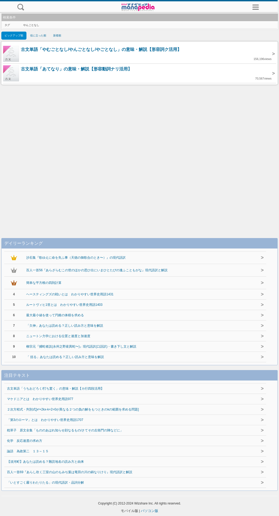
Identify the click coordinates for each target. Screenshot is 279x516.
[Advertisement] (139, 156)
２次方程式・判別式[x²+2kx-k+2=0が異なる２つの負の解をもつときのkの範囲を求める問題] (73, 409)
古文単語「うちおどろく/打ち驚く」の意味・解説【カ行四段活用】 (55, 388)
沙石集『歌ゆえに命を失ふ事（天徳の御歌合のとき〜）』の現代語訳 (76, 257)
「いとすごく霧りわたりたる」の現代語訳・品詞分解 (45, 482)
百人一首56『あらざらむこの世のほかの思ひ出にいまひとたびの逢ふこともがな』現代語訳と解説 (97, 270)
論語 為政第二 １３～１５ (28, 451)
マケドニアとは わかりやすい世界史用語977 (40, 399)
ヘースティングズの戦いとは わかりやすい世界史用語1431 (70, 294)
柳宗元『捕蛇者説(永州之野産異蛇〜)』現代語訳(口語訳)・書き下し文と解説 (81, 346)
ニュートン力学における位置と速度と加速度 (58, 336)
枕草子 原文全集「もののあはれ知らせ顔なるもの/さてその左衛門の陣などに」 (65, 430)
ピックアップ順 (14, 35)
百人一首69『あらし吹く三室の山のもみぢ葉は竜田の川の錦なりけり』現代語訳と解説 (69, 472)
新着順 (57, 35)
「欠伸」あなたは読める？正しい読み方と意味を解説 (64, 325)
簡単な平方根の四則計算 (43, 283)
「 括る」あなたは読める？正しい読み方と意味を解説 (65, 357)
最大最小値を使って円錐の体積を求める (55, 315)
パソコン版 (149, 511)
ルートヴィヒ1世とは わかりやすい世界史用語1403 (64, 305)
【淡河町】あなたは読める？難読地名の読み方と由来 (45, 462)
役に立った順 (38, 35)
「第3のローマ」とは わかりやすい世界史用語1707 (45, 420)
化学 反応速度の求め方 (24, 441)
